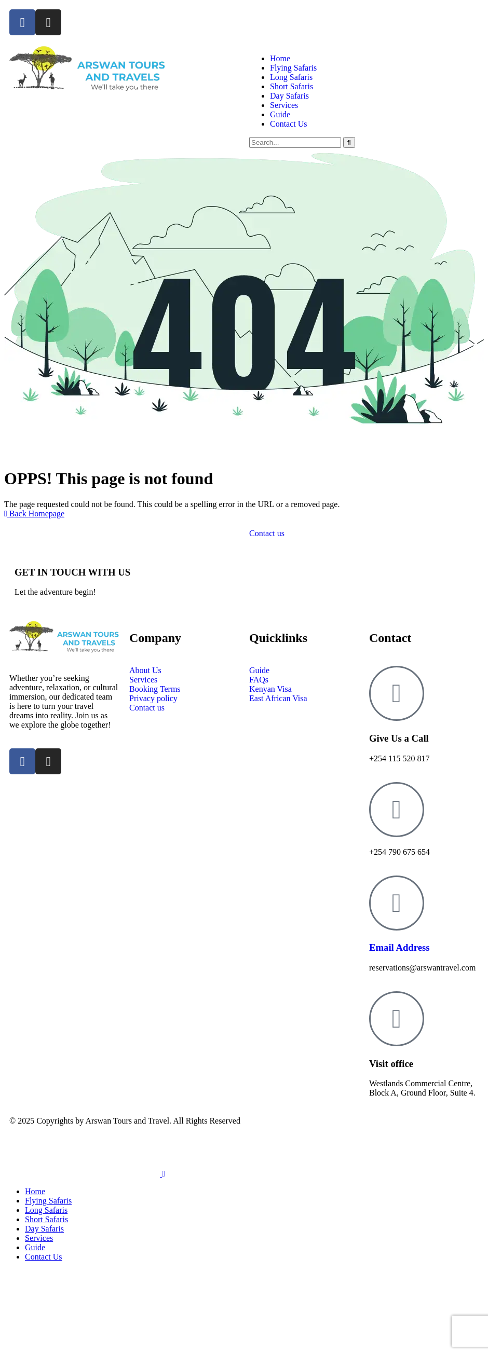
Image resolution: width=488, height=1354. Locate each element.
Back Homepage (34, 513)
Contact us (266, 533)
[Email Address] (396, 903)
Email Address (399, 947)
